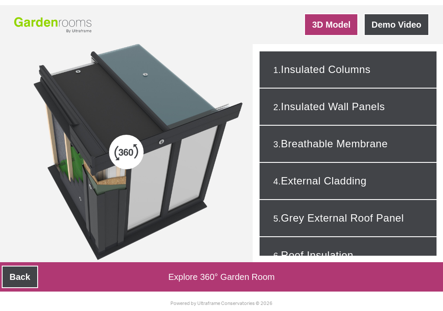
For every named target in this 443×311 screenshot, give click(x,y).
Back (20, 277)
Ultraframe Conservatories (226, 303)
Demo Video (396, 24)
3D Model (331, 24)
